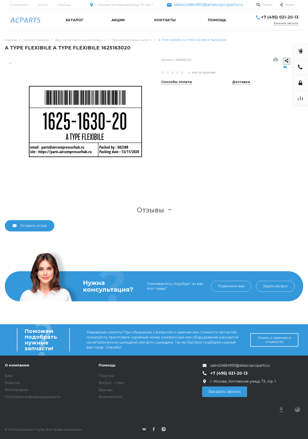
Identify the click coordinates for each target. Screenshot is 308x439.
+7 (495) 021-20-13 (279, 17)
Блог (9, 376)
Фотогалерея (16, 390)
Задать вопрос (275, 286)
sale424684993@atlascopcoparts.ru (208, 5)
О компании (19, 5)
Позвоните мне (231, 286)
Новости (12, 383)
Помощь (64, 5)
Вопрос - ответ (112, 383)
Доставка (241, 82)
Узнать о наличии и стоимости (274, 340)
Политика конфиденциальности (32, 397)
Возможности (110, 397)
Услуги (43, 5)
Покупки (106, 376)
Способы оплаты (176, 82)
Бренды (106, 390)
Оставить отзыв (33, 225)
